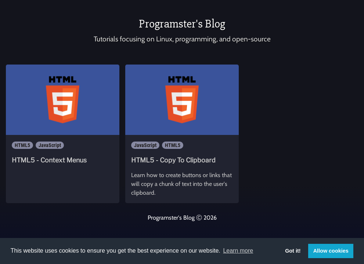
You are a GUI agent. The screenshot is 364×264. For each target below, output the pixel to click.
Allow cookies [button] (331, 251)
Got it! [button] (292, 251)
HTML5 (22, 145)
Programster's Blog (182, 23)
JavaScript (50, 145)
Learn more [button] (238, 250)
